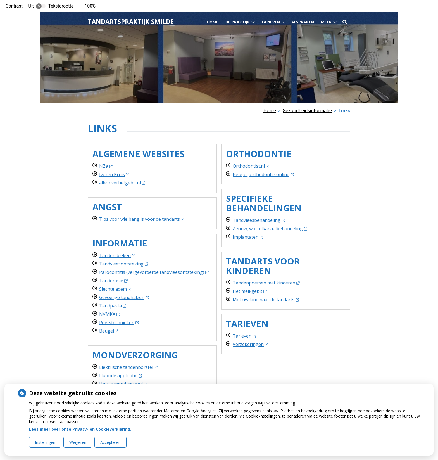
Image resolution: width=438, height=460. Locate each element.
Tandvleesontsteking (123, 264)
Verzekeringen (250, 344)
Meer (326, 22)
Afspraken (302, 22)
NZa (105, 166)
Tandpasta (112, 306)
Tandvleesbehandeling (259, 220)
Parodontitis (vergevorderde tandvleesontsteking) (153, 272)
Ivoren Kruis (114, 174)
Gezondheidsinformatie (307, 110)
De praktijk (237, 22)
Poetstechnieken (119, 322)
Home (212, 22)
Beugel (108, 331)
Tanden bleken (117, 255)
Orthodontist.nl (251, 166)
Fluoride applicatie (120, 376)
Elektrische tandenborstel (128, 367)
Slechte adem (115, 289)
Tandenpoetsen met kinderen (266, 283)
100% (90, 6)
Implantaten (248, 237)
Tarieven (270, 22)
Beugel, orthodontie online (263, 174)
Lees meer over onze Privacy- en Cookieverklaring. (80, 429)
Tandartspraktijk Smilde (131, 21)
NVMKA (109, 314)
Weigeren (77, 442)
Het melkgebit (249, 291)
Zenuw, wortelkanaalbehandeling (270, 229)
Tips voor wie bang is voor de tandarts (141, 219)
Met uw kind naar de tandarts (266, 300)
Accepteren (110, 442)
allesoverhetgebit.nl (122, 183)
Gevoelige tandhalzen (124, 297)
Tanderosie (113, 281)
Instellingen (45, 442)
